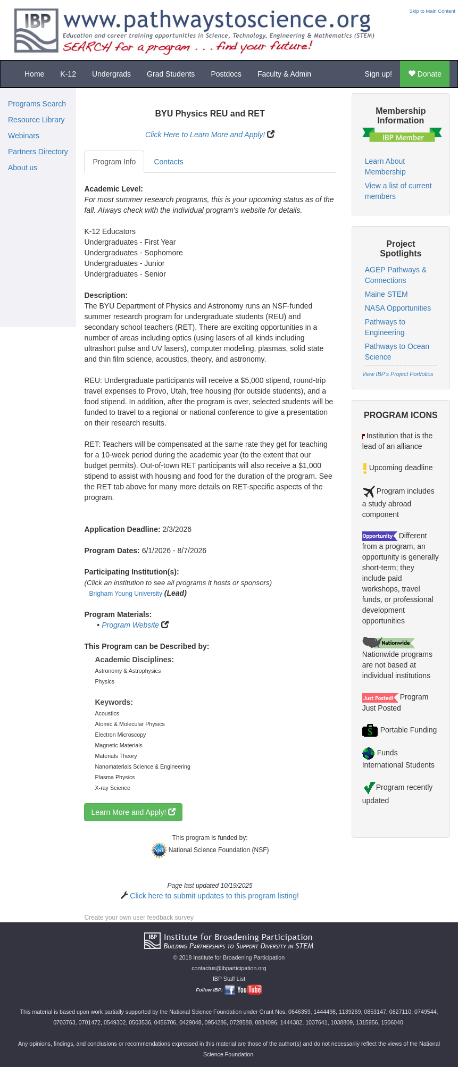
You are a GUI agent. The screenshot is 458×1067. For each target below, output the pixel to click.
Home (34, 74)
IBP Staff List (229, 979)
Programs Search (37, 103)
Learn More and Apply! (133, 812)
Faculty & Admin (284, 74)
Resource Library (36, 119)
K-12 (68, 74)
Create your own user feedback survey (138, 917)
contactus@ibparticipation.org (229, 968)
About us (22, 167)
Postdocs (226, 74)
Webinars (23, 135)
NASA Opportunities (398, 308)
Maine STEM (386, 294)
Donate (425, 74)
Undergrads (111, 74)
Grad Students (171, 74)
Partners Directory (38, 151)
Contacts (168, 161)
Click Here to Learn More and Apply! (205, 134)
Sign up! (378, 74)
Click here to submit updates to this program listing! (214, 895)
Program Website (130, 625)
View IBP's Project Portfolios (398, 374)
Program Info (114, 161)
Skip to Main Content (432, 11)
